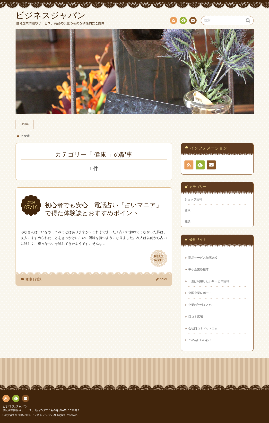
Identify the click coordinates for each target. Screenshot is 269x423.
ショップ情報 (193, 199)
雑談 (38, 279)
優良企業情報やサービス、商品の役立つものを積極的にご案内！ (41, 410)
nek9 (163, 279)
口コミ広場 (195, 316)
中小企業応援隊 (198, 269)
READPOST (158, 258)
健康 (28, 279)
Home (25, 124)
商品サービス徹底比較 (202, 257)
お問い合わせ (192, 21)
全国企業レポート (200, 293)
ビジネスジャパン (15, 406)
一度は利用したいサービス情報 (208, 281)
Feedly (183, 21)
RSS (173, 21)
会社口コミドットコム (202, 328)
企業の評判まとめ (200, 305)
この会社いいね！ (200, 340)
